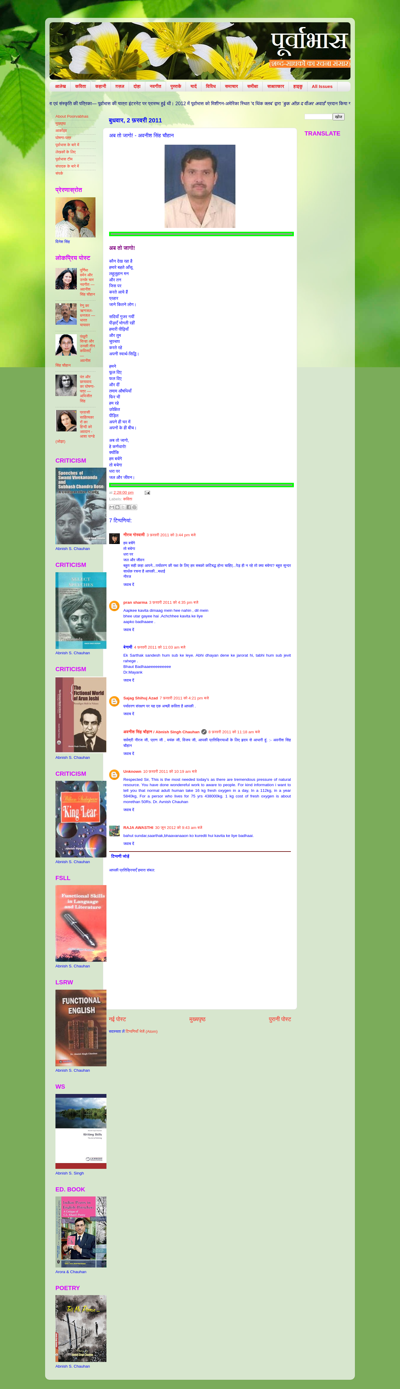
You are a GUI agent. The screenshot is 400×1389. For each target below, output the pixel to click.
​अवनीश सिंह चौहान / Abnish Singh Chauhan (161, 732)
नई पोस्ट (117, 1019)
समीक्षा (252, 86)
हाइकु (297, 86)
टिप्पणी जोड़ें (120, 856)
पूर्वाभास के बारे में (67, 145)
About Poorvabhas (71, 116)
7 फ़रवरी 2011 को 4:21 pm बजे (184, 698)
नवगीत (155, 86)
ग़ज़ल (119, 86)
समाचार (231, 86)
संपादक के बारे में (67, 166)
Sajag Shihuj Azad (140, 698)
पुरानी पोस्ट (280, 1019)
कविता (80, 86)
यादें (193, 86)
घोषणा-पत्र (63, 137)
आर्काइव (61, 130)
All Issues (322, 86)
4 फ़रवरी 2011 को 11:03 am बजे (159, 647)
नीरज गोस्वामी (134, 535)
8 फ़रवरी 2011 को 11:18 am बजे (234, 732)
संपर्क (59, 173)
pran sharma (135, 602)
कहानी (100, 86)
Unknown (132, 771)
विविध (211, 86)
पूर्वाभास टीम (63, 159)
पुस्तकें (175, 86)
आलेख (60, 86)
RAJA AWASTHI (138, 827)
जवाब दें (128, 584)
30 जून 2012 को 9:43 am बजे (178, 827)
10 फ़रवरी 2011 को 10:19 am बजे (170, 771)
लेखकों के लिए (65, 152)
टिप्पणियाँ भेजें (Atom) (142, 1031)
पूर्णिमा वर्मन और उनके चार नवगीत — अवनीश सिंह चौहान (87, 282)
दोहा (137, 86)
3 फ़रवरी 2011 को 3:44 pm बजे (171, 535)
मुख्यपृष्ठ (197, 1019)
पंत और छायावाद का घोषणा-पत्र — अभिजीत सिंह (87, 389)
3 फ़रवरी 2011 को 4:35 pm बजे (173, 602)
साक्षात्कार (275, 86)
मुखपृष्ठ (60, 123)
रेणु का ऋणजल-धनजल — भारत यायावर (87, 315)
